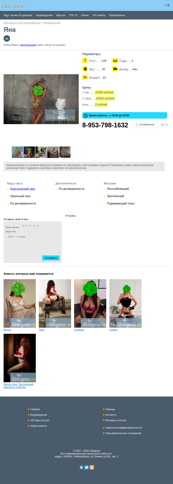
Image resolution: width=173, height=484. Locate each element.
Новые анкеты (38, 425)
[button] (75, 55)
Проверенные (117, 15)
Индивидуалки (44, 15)
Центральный (28, 44)
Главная (35, 409)
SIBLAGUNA (12, 5)
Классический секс (22, 188)
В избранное (147, 124)
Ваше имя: (28, 232)
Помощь (110, 409)
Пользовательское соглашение (123, 433)
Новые (85, 15)
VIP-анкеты (98, 15)
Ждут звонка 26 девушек (18, 15)
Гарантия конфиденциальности (123, 427)
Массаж (60, 15)
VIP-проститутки (39, 420)
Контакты (110, 414)
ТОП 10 (73, 15)
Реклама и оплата (115, 420)
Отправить (53, 257)
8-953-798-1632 (105, 125)
